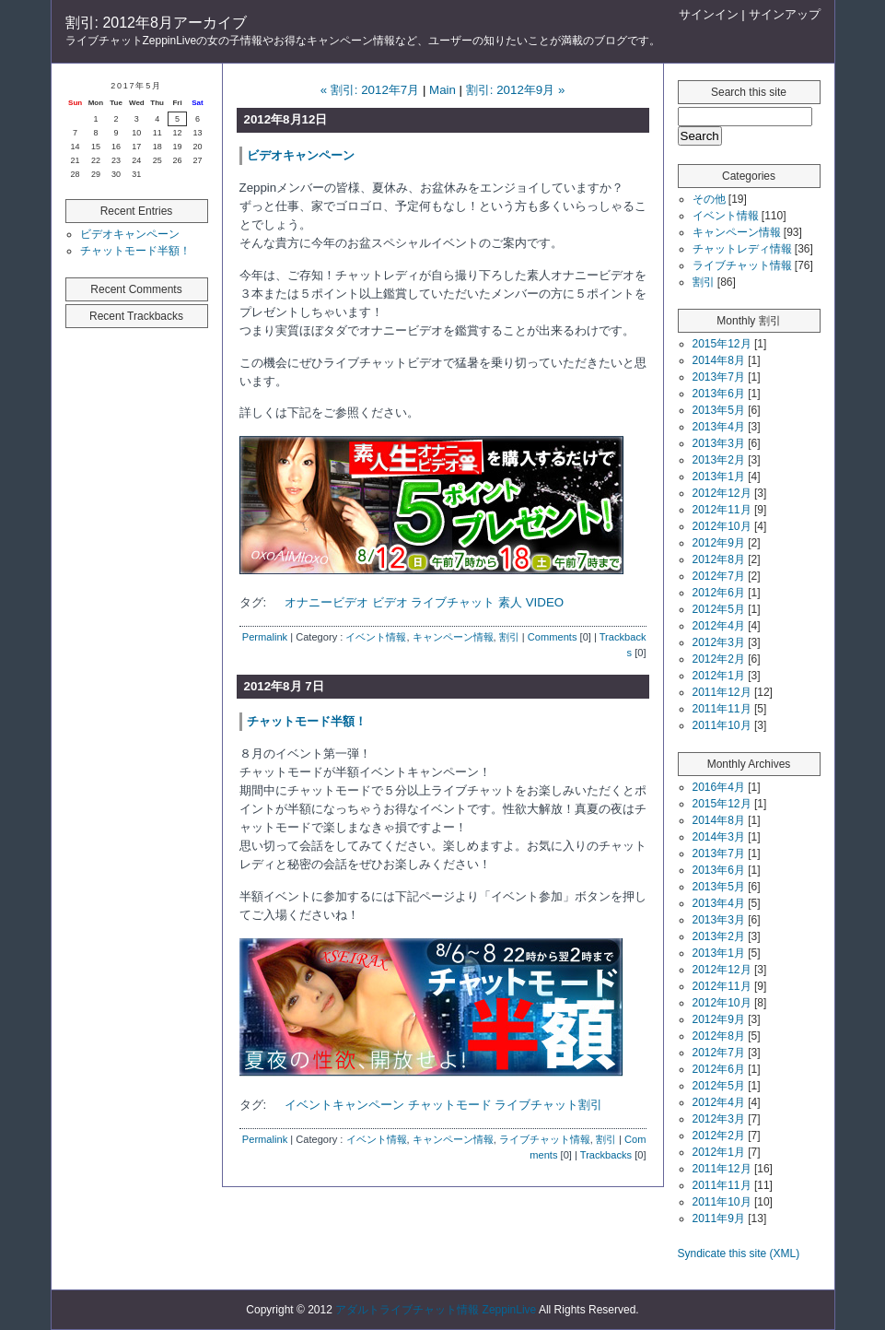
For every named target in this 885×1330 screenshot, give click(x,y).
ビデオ (390, 602)
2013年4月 (719, 426)
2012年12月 (722, 493)
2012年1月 (719, 675)
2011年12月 (722, 692)
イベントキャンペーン (344, 1105)
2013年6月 (719, 393)
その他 (709, 199)
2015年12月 (722, 343)
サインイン (709, 14)
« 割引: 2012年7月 (370, 90)
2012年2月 (719, 659)
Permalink (264, 636)
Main (442, 90)
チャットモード (450, 1105)
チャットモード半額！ (135, 250)
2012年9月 (719, 542)
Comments (552, 636)
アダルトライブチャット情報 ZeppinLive (435, 1309)
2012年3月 (719, 642)
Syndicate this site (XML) (739, 1253)
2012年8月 (719, 559)
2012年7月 (719, 576)
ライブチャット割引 (548, 1105)
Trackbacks (606, 1154)
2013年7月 (719, 377)
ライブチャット (453, 602)
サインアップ (785, 14)
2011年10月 (722, 725)
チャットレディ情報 (742, 248)
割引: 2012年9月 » (515, 90)
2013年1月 (719, 476)
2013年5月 (719, 410)
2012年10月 (722, 526)
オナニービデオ (326, 602)
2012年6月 (719, 592)
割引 (509, 636)
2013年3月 (719, 443)
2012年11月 (722, 509)
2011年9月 (719, 1218)
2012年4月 (719, 625)
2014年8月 (719, 360)
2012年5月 (719, 609)
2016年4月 (719, 787)
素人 (510, 602)
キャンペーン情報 (453, 636)
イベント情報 (375, 636)
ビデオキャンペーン (130, 234)
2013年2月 (719, 459)
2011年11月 (722, 708)
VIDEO (545, 602)
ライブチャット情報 (544, 1139)
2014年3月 (719, 836)
